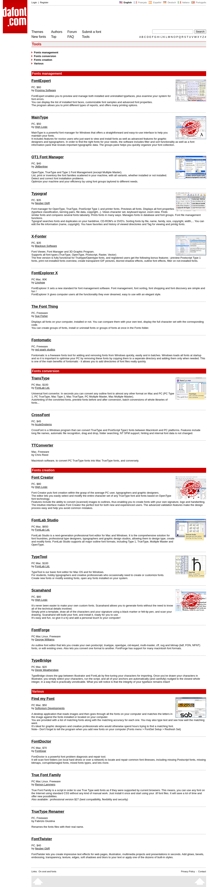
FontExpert (41, 81)
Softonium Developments (49, 708)
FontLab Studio (44, 520)
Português (198, 2)
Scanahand (41, 590)
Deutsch (169, 2)
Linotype (40, 282)
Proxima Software (45, 90)
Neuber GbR (42, 203)
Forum (72, 32)
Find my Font (42, 699)
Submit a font (91, 32)
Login (34, 2)
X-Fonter (39, 236)
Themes (37, 32)
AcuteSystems (43, 424)
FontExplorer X (44, 273)
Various (38, 63)
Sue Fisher (41, 316)
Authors (56, 32)
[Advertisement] (105, 18)
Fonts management (46, 52)
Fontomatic (41, 340)
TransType (40, 378)
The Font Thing (44, 306)
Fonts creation (43, 59)
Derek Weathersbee (46, 669)
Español (155, 2)
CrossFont (40, 415)
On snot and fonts (47, 871)
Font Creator (42, 477)
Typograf (39, 194)
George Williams (44, 639)
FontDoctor (41, 741)
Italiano (183, 2)
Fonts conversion (45, 56)
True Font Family (46, 775)
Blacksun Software (46, 245)
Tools (86, 36)
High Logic (41, 126)
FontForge (40, 630)
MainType (39, 117)
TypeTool (39, 557)
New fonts (38, 36)
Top (53, 36)
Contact (202, 871)
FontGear (40, 750)
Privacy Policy (188, 871)
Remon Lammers (45, 784)
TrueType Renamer (47, 812)
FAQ (70, 36)
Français (140, 2)
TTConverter (42, 445)
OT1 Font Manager (47, 157)
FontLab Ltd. (42, 387)
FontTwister (41, 839)
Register (44, 2)
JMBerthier (41, 166)
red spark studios (45, 349)
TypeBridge (41, 660)
